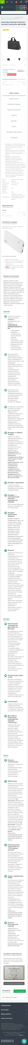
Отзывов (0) (14, 137)
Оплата (14, 126)
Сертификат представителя (14, 132)
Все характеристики (21, 79)
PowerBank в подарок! (14, 104)
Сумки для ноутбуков (8, 17)
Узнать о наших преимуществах (14, 983)
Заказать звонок (19, 10)
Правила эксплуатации (14, 110)
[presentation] (3, 59)
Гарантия (14, 115)
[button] (11, 2)
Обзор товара (14, 93)
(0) (14, 65)
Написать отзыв (19, 991)
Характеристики (14, 98)
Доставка (14, 121)
